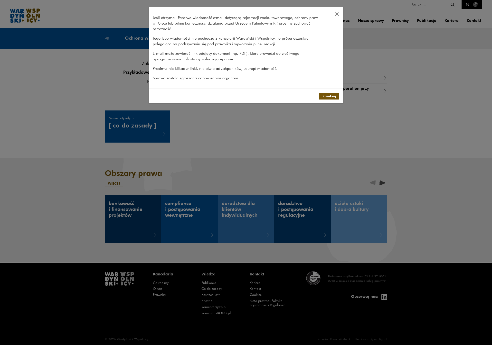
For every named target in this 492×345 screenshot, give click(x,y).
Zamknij (329, 96)
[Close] (336, 14)
